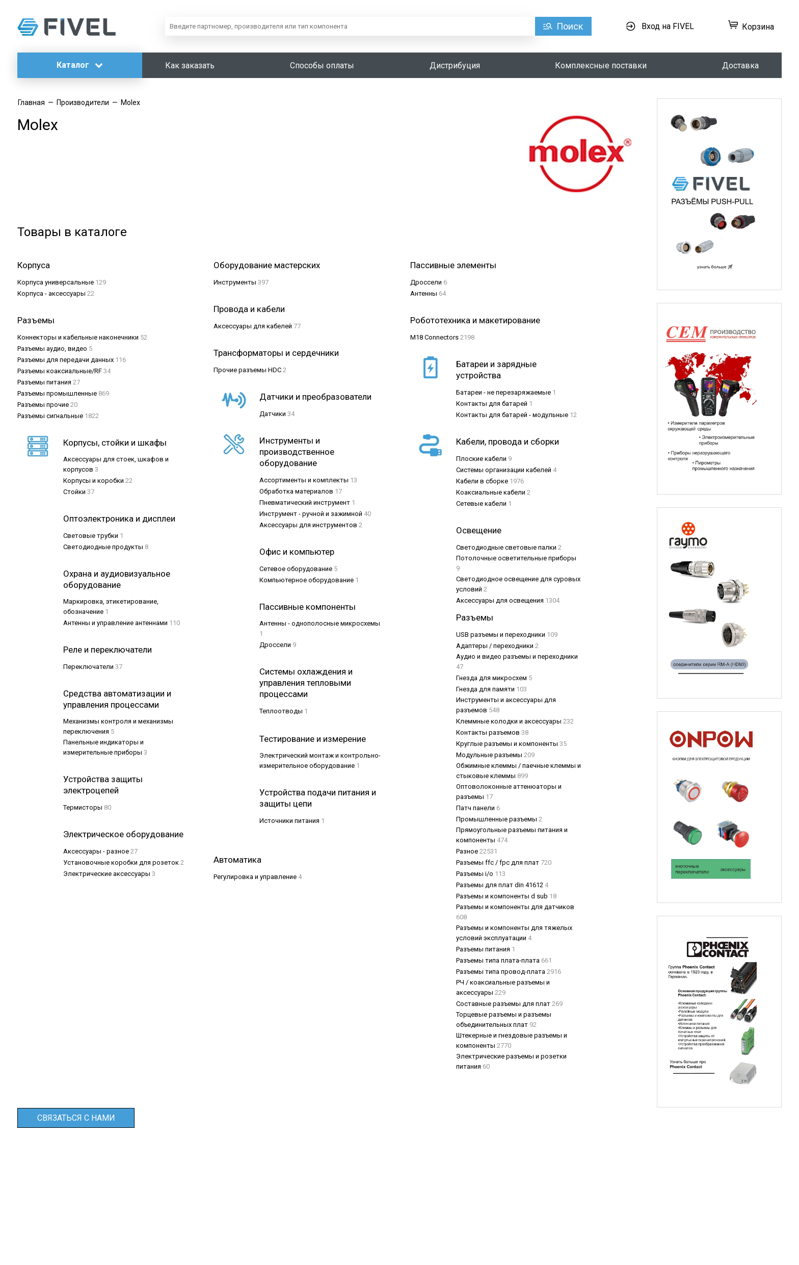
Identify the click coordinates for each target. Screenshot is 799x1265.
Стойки (74, 492)
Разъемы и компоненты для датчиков (515, 907)
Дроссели (426, 282)
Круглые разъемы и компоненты (507, 743)
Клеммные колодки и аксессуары (509, 721)
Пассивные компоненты (307, 607)
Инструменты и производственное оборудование (296, 451)
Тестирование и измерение (312, 739)
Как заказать (190, 65)
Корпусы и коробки (93, 480)
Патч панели (475, 808)
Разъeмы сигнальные (50, 416)
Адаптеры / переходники (495, 646)
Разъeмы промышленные (57, 393)
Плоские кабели (481, 458)
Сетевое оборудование (295, 569)
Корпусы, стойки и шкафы (115, 442)
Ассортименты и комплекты (304, 480)
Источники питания (289, 820)
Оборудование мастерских (267, 265)
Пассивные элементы (453, 265)
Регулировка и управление (255, 877)
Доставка (740, 65)
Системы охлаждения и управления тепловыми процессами (306, 682)
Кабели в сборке (482, 481)
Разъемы (474, 617)
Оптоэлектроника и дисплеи (119, 518)
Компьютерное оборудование (306, 580)
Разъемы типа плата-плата (498, 960)
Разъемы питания (483, 949)
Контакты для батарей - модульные (512, 415)
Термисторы (82, 807)
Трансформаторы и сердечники (276, 353)
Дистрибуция (455, 65)
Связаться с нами (76, 1118)
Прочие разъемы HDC (247, 370)
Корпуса (33, 265)
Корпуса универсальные (55, 282)
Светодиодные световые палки (506, 547)
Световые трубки (90, 535)
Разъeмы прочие (43, 404)
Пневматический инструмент (304, 502)
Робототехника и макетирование (475, 320)
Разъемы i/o (474, 873)
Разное (467, 851)
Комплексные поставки (601, 65)
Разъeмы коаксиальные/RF (59, 371)
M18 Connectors (434, 337)
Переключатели (88, 666)
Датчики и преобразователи (315, 397)
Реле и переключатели (107, 649)
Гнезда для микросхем (491, 678)
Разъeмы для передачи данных (65, 360)
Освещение (478, 530)
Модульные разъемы (489, 755)
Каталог (80, 65)
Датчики (272, 414)
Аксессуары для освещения (500, 600)
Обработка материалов (296, 491)
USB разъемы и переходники (500, 634)
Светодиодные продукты (103, 547)
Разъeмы (36, 320)
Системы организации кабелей (503, 470)
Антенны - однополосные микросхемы (319, 623)
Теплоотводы (281, 711)
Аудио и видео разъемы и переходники (517, 656)
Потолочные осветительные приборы (516, 558)
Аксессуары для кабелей (253, 326)
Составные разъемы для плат (503, 1004)
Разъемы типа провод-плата (500, 971)
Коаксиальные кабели (490, 492)
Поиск (569, 26)
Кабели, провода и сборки (507, 441)
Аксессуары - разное (96, 851)
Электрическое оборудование (123, 834)
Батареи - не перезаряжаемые (503, 392)
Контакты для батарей (491, 403)
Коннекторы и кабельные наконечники (78, 337)
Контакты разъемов (488, 732)
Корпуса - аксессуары (51, 293)
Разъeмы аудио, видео (52, 348)
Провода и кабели (249, 309)
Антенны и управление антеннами (115, 623)
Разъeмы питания (44, 382)
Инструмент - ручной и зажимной (310, 514)
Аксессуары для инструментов (308, 525)
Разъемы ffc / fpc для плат (497, 862)
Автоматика (237, 860)
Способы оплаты (322, 65)
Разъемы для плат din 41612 (499, 885)
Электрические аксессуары (106, 873)
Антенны (423, 293)
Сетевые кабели (481, 503)
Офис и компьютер (296, 552)
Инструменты (235, 282)
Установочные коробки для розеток (121, 862)
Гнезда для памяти (485, 689)
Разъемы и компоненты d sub (502, 896)
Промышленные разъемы (496, 819)
